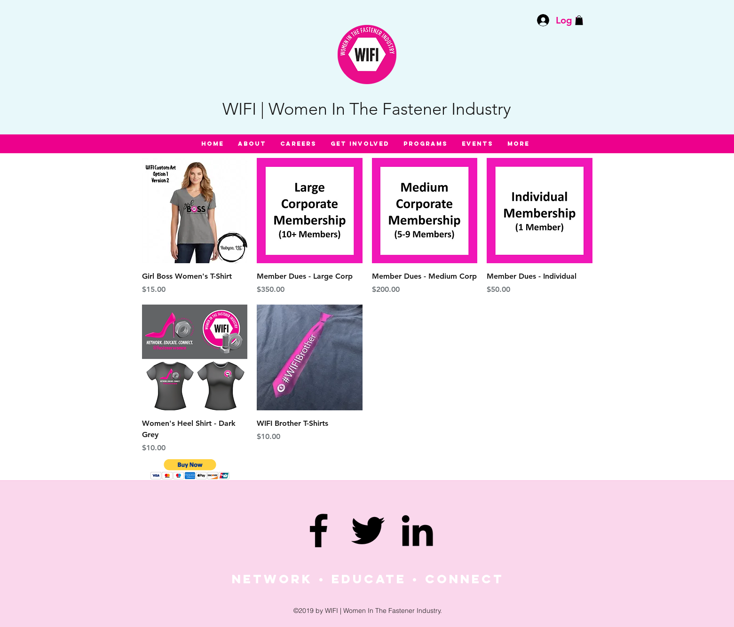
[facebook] (318, 530)
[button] (579, 20)
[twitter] (368, 530)
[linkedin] (417, 530)
